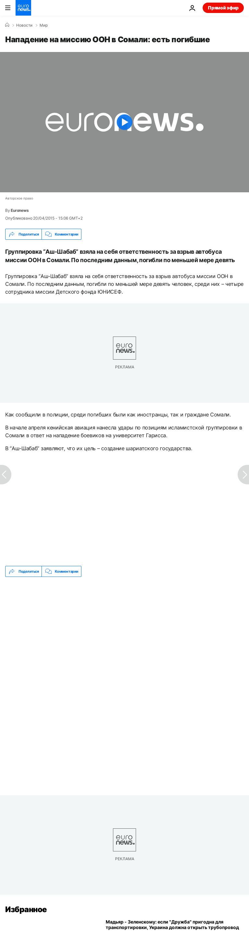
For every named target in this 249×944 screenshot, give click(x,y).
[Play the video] (124, 122)
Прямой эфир (223, 7)
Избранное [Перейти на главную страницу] (26, 909)
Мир (44, 25)
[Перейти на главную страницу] (23, 8)
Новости (24, 25)
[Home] (7, 25)
